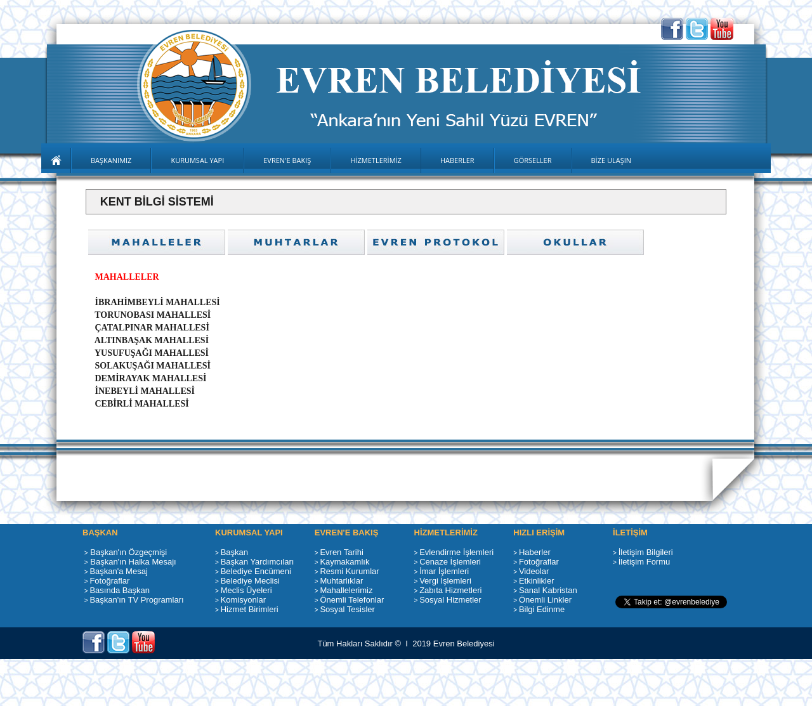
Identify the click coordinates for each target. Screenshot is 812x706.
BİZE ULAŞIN (611, 160)
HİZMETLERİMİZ (376, 160)
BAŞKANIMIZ (111, 160)
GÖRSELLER (533, 160)
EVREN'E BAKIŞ (287, 160)
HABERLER (457, 160)
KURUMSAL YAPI (197, 160)
